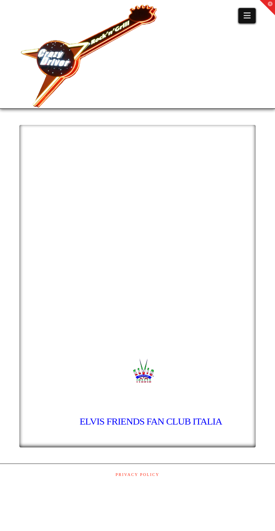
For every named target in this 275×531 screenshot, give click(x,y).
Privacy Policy (137, 474)
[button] (247, 15)
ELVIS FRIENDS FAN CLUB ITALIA (150, 421)
